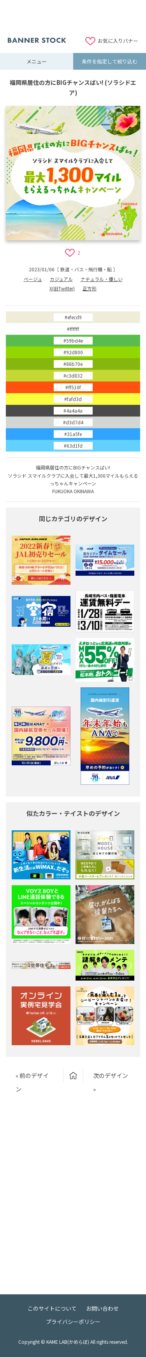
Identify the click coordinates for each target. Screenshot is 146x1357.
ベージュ (33, 279)
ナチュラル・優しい (102, 279)
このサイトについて (52, 1308)
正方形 (90, 288)
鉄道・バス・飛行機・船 (86, 269)
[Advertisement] (73, 17)
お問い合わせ (102, 1308)
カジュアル (61, 279)
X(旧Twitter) (62, 288)
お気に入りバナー (118, 40)
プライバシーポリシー (73, 1321)
